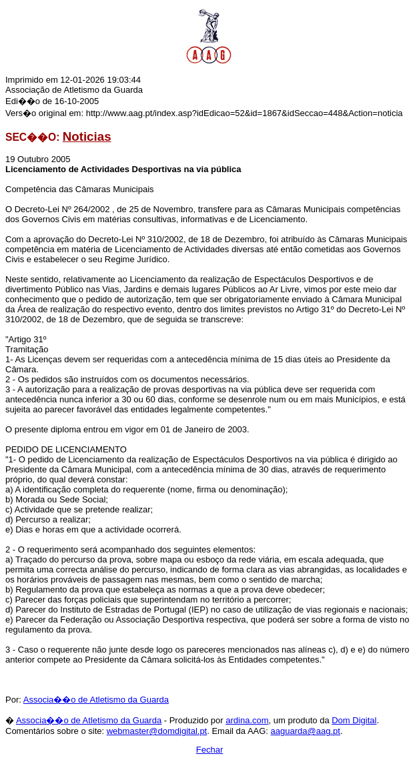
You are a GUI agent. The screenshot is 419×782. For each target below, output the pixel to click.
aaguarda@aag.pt (305, 731)
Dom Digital (354, 720)
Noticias (87, 136)
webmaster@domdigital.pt (157, 731)
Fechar (209, 750)
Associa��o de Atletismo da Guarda (96, 700)
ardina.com (247, 720)
